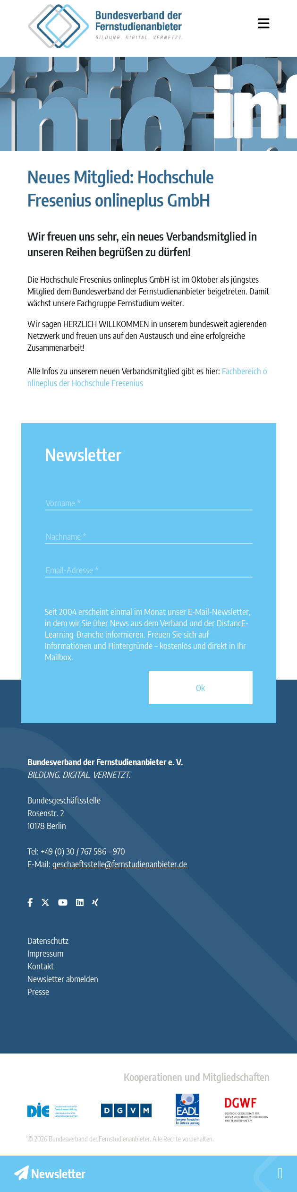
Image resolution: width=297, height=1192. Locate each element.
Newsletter (49, 1173)
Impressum (45, 953)
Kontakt (40, 965)
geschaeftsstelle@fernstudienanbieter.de (119, 863)
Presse (38, 991)
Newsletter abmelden (62, 978)
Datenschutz (47, 940)
